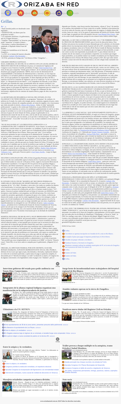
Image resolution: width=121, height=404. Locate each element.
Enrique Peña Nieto (93, 134)
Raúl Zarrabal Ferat (46, 68)
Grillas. (67, 231)
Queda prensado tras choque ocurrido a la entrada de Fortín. (86, 362)
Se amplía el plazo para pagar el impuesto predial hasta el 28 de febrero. (87, 237)
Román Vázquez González (100, 132)
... (54, 279)
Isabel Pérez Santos (94, 161)
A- (5, 27)
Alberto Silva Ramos (28, 105)
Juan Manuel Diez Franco (106, 34)
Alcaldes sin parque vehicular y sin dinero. (78, 240)
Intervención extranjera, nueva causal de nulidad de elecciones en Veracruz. (31, 373)
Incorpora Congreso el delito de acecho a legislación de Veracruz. (87, 368)
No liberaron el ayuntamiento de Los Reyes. (23, 327)
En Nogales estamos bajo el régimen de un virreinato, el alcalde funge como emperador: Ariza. (40, 333)
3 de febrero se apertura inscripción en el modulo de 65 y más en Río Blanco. (89, 234)
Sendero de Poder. (70, 253)
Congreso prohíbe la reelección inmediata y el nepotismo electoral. (28, 366)
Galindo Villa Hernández (17, 56)
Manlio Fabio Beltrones (48, 148)
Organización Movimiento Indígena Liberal (94, 130)
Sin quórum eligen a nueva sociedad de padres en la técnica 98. (30, 336)
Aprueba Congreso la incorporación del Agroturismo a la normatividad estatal (32, 370)
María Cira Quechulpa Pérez (77, 154)
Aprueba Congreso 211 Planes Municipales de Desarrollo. (85, 365)
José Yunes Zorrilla (38, 152)
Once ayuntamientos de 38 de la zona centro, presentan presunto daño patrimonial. (36, 324)
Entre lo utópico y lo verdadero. (18, 330)
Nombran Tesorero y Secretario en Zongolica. (79, 243)
